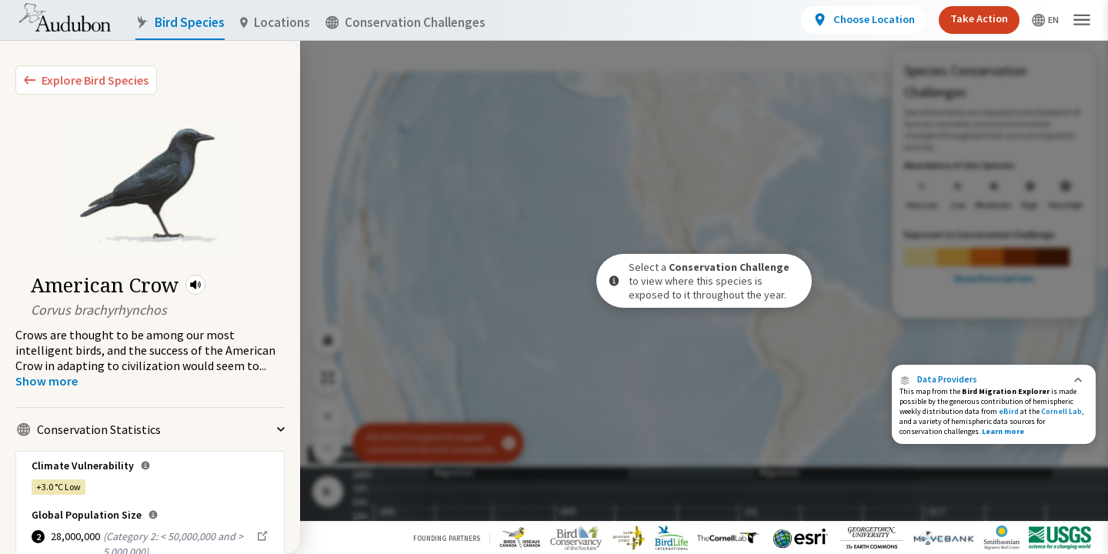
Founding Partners (446, 538)
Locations (275, 23)
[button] (195, 285)
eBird (1009, 411)
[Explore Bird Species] (86, 80)
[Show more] (46, 381)
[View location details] (863, 20)
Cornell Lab (1061, 411)
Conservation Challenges (405, 23)
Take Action (979, 18)
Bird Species (180, 23)
